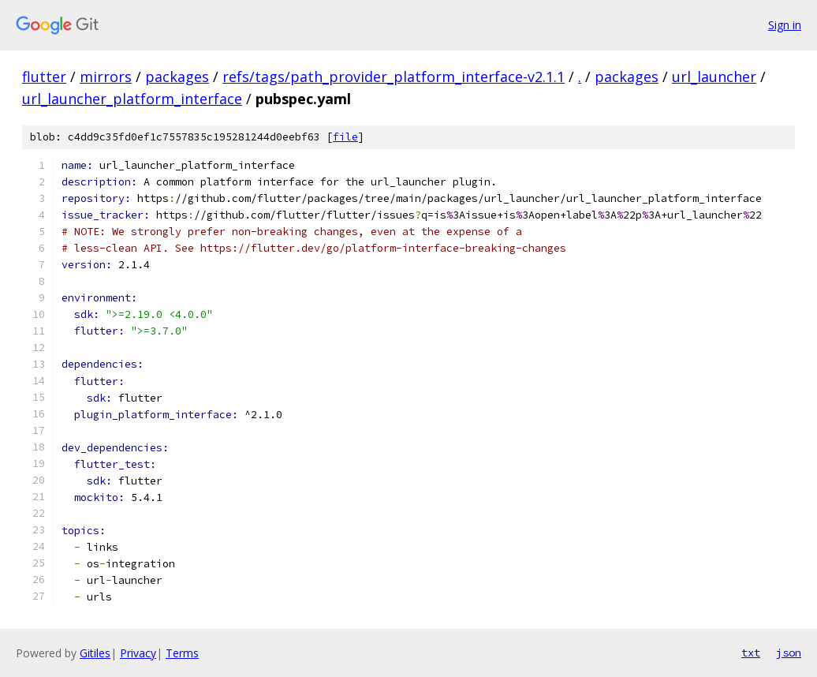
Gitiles (95, 652)
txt (750, 652)
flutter (44, 76)
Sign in (784, 24)
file (345, 137)
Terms (182, 652)
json (788, 652)
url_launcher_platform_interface (132, 98)
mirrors (106, 76)
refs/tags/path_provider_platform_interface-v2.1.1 (393, 76)
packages (177, 76)
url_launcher (714, 76)
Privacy (138, 652)
